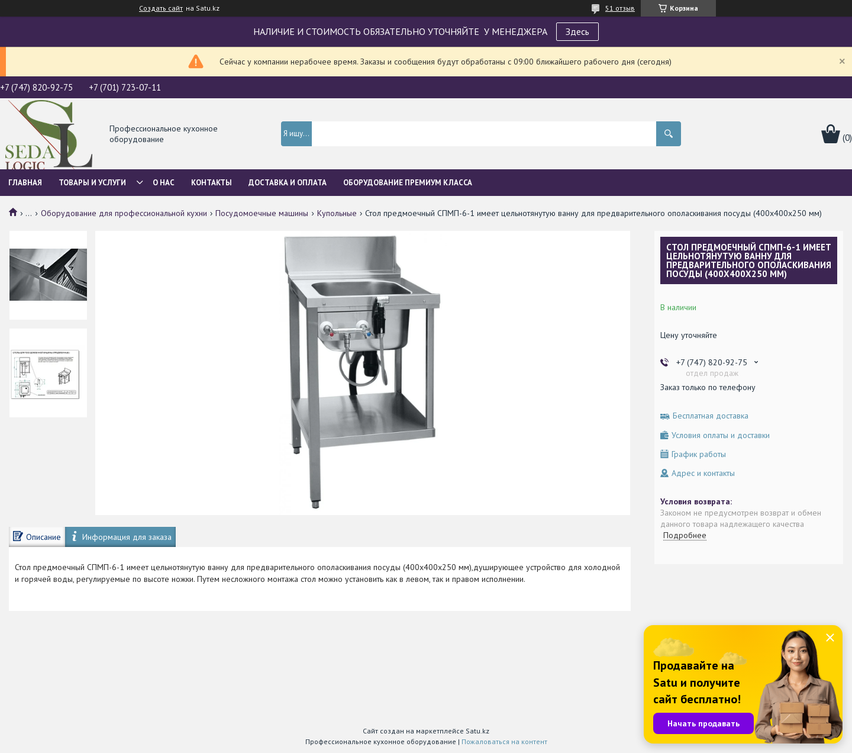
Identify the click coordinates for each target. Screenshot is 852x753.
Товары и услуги (92, 183)
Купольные (337, 213)
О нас (164, 183)
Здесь (577, 31)
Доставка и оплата (287, 183)
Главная (25, 183)
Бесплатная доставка (710, 416)
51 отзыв (620, 8)
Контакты (211, 183)
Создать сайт (161, 8)
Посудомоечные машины (261, 213)
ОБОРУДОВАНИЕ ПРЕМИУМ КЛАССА (407, 183)
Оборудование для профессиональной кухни (124, 213)
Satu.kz (477, 730)
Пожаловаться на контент (504, 741)
